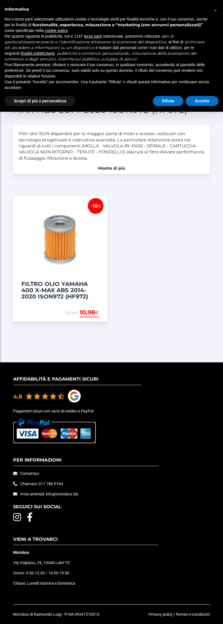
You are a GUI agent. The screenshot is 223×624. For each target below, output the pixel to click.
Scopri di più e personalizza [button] (40, 101)
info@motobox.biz (62, 494)
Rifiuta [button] (168, 101)
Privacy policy (161, 614)
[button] (215, 9)
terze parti (93, 36)
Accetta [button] (202, 101)
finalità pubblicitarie (38, 53)
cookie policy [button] (56, 30)
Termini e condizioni (192, 614)
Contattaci (29, 473)
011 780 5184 (50, 483)
